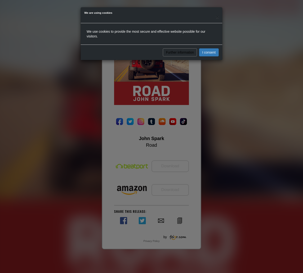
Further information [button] (180, 52)
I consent (209, 52)
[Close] (217, 16)
